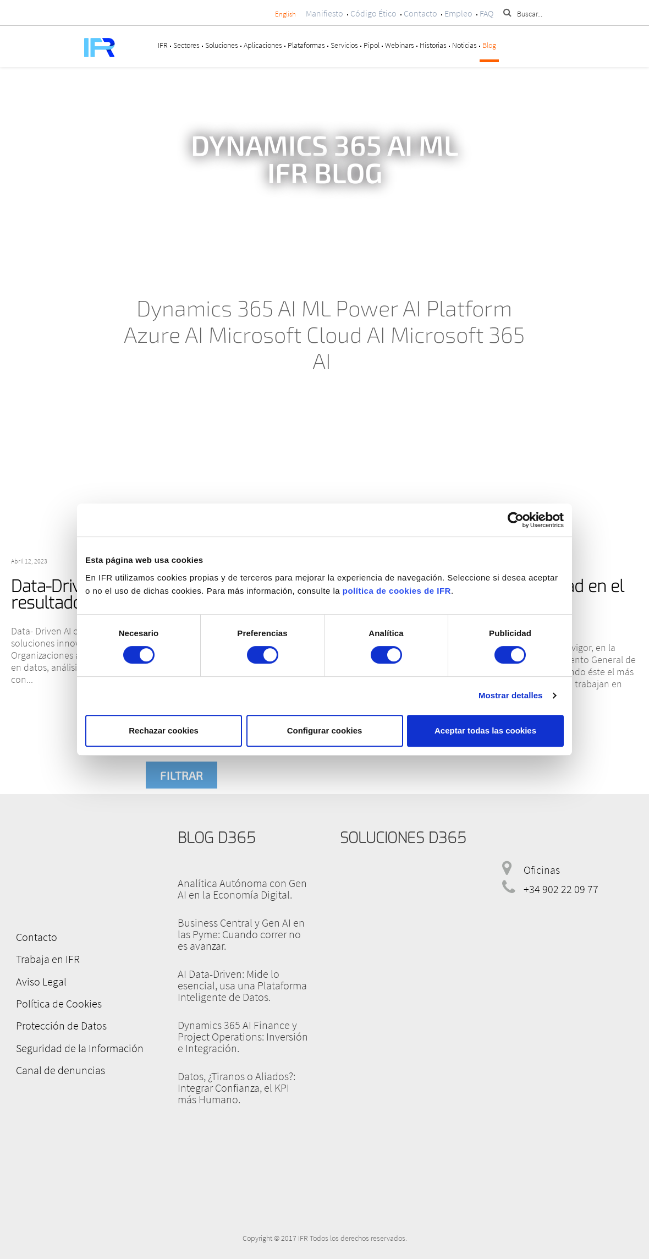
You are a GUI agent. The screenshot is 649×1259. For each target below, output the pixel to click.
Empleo (458, 13)
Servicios (344, 45)
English (285, 14)
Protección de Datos (60, 1025)
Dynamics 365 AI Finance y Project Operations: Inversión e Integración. (243, 1036)
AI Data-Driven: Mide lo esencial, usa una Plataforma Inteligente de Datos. (242, 985)
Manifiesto (324, 13)
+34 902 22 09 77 (561, 889)
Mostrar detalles (511, 695)
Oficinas (542, 870)
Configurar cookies (324, 730)
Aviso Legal (40, 981)
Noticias (464, 45)
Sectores (186, 45)
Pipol (372, 45)
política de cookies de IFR (397, 590)
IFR (163, 45)
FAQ (486, 13)
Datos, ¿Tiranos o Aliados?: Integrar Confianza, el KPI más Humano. (236, 1087)
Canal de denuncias (60, 1069)
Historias (433, 45)
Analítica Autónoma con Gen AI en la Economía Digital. (242, 888)
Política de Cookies (58, 1003)
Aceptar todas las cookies (485, 730)
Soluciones (221, 45)
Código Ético (373, 13)
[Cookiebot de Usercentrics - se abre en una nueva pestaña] (516, 520)
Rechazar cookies (164, 730)
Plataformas (306, 45)
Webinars (399, 45)
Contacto (420, 13)
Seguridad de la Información (79, 1047)
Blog (489, 45)
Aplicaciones (263, 45)
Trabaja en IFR (47, 959)
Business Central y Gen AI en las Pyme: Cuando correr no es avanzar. (241, 934)
